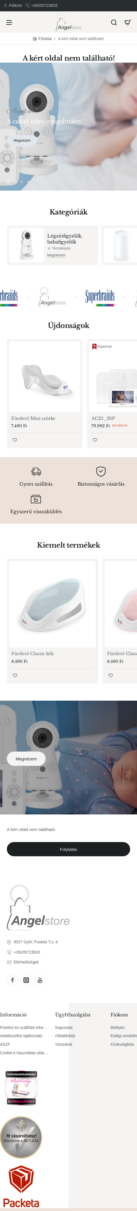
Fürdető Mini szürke (33, 418)
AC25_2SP (103, 418)
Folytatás (68, 849)
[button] (8, 182)
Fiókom (119, 1015)
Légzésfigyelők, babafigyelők (65, 239)
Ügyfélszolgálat (73, 1015)
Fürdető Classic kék (32, 653)
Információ (13, 1015)
